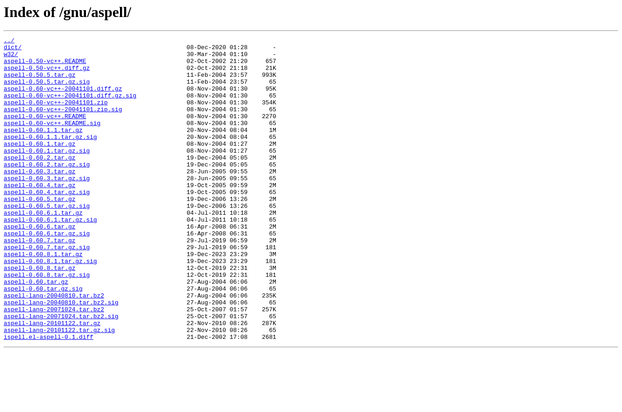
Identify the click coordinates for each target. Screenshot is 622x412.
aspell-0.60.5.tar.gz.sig (47, 240)
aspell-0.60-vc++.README (45, 132)
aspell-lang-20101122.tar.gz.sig (59, 389)
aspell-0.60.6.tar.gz (39, 265)
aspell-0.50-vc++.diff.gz (47, 74)
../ (9, 41)
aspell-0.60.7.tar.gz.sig (47, 290)
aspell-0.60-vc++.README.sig (52, 141)
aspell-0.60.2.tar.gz (39, 182)
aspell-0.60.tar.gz (36, 331)
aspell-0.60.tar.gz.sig (43, 339)
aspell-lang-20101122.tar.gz (52, 381)
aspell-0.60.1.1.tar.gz (43, 149)
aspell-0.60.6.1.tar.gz (43, 248)
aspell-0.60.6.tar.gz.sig (47, 273)
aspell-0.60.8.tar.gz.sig (47, 323)
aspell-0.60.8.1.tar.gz (43, 298)
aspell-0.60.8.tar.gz (39, 314)
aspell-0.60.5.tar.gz (39, 232)
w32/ (11, 58)
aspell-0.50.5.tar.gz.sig (47, 91)
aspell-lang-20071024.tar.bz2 (54, 364)
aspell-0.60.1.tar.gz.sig (47, 174)
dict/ (13, 50)
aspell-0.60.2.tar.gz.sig (47, 190)
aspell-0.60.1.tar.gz (39, 165)
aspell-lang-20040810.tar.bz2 (54, 347)
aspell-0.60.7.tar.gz (39, 281)
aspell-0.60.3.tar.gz (39, 199)
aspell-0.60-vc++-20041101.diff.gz (63, 99)
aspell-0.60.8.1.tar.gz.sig (50, 306)
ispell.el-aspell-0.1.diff (48, 397)
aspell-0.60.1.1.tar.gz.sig (50, 157)
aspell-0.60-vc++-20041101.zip (56, 116)
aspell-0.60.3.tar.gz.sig (47, 207)
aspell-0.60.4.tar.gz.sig (47, 223)
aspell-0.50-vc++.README (45, 66)
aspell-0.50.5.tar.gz (39, 83)
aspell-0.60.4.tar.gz (39, 215)
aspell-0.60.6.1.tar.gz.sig (50, 256)
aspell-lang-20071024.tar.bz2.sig (61, 372)
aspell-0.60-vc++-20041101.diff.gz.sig (70, 107)
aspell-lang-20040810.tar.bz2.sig (61, 356)
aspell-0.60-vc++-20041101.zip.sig (63, 124)
